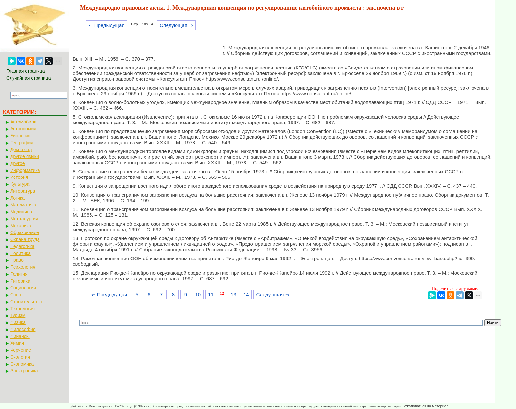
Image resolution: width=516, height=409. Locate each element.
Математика (23, 204)
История (19, 177)
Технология (22, 308)
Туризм (17, 315)
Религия (19, 274)
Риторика (20, 281)
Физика (18, 322)
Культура (19, 184)
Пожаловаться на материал (425, 406)
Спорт (16, 294)
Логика (17, 198)
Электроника (24, 370)
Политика (20, 253)
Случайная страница (28, 78)
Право (17, 260)
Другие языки (24, 156)
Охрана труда (24, 239)
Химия (17, 343)
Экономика (22, 364)
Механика (20, 225)
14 (246, 294)
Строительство (26, 301)
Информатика (25, 170)
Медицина (21, 211)
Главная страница (25, 71)
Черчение (20, 350)
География (21, 142)
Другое (17, 163)
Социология (23, 287)
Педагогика (22, 246)
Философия (22, 329)
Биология (20, 135)
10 (198, 294)
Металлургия (24, 218)
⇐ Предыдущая (107, 25)
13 (233, 294)
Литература (22, 191)
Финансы (20, 336)
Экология (20, 357)
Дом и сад (21, 149)
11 (211, 294)
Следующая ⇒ (176, 25)
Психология (22, 267)
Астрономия (23, 128)
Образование (24, 232)
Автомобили (23, 121)
